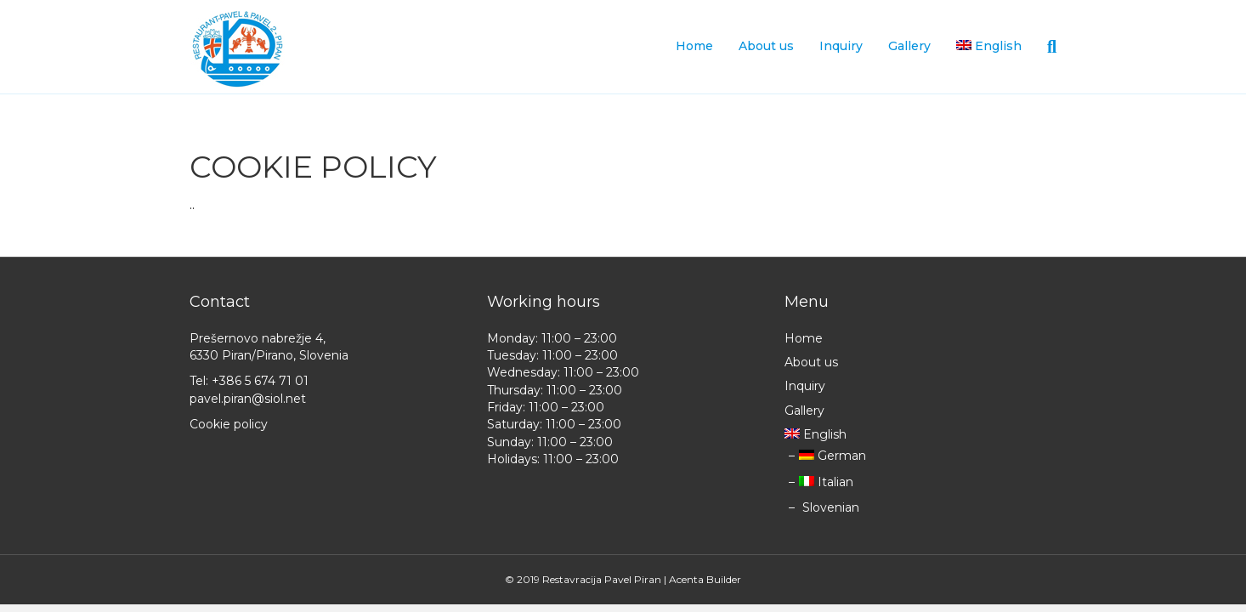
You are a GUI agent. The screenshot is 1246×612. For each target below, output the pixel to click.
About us (766, 46)
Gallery (909, 46)
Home (694, 46)
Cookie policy (229, 424)
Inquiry (841, 46)
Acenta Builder (705, 579)
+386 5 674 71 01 (260, 380)
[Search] (1045, 46)
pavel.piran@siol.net (248, 398)
